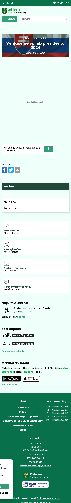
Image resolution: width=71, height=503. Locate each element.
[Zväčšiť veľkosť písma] (61, 3)
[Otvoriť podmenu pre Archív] (65, 184)
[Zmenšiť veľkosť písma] (57, 3)
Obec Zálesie (44, 492)
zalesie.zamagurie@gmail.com (35, 455)
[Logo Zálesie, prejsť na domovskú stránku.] (35, 11)
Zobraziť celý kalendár (13, 341)
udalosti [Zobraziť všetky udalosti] (21, 307)
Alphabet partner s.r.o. (48, 488)
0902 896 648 (35, 452)
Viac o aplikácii (9, 374)
